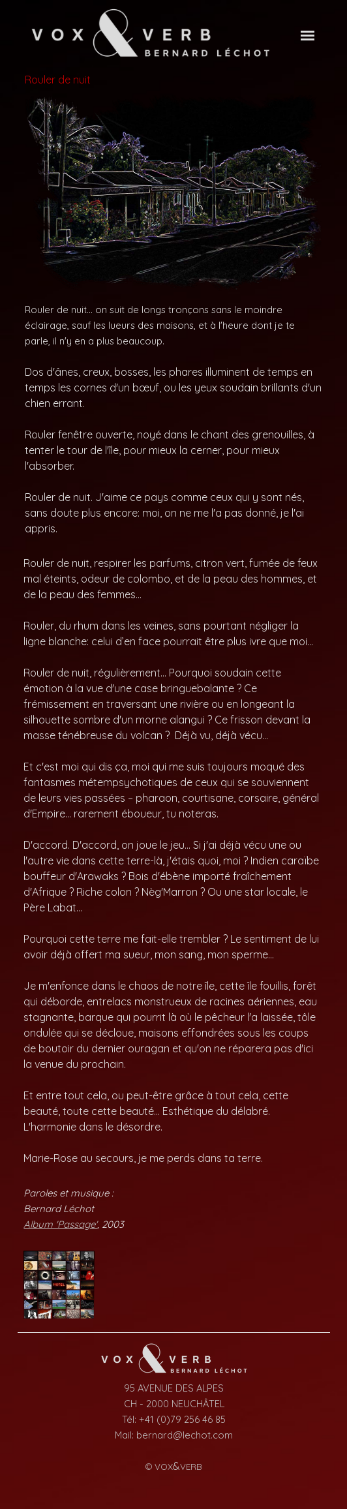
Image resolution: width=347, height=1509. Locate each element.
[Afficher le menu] (307, 35)
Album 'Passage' (60, 1224)
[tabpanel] (173, 418)
